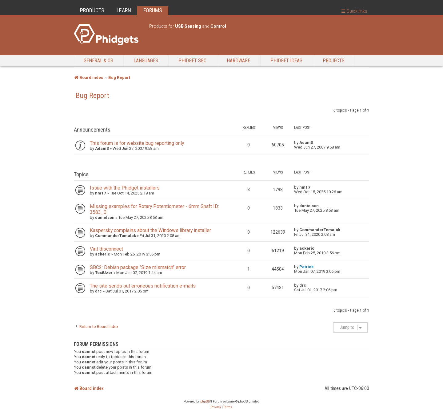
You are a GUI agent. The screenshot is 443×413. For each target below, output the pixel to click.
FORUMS (152, 10)
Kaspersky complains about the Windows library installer (150, 230)
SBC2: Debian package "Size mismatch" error (138, 267)
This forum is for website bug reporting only (137, 143)
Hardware (238, 60)
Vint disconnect (106, 249)
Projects (334, 60)
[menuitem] (216, 407)
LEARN (124, 10)
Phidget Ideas (286, 60)
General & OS (98, 60)
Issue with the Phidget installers (125, 188)
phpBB (205, 401)
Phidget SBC (192, 60)
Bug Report (92, 95)
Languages (146, 60)
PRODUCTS (92, 10)
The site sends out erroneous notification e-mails (143, 286)
